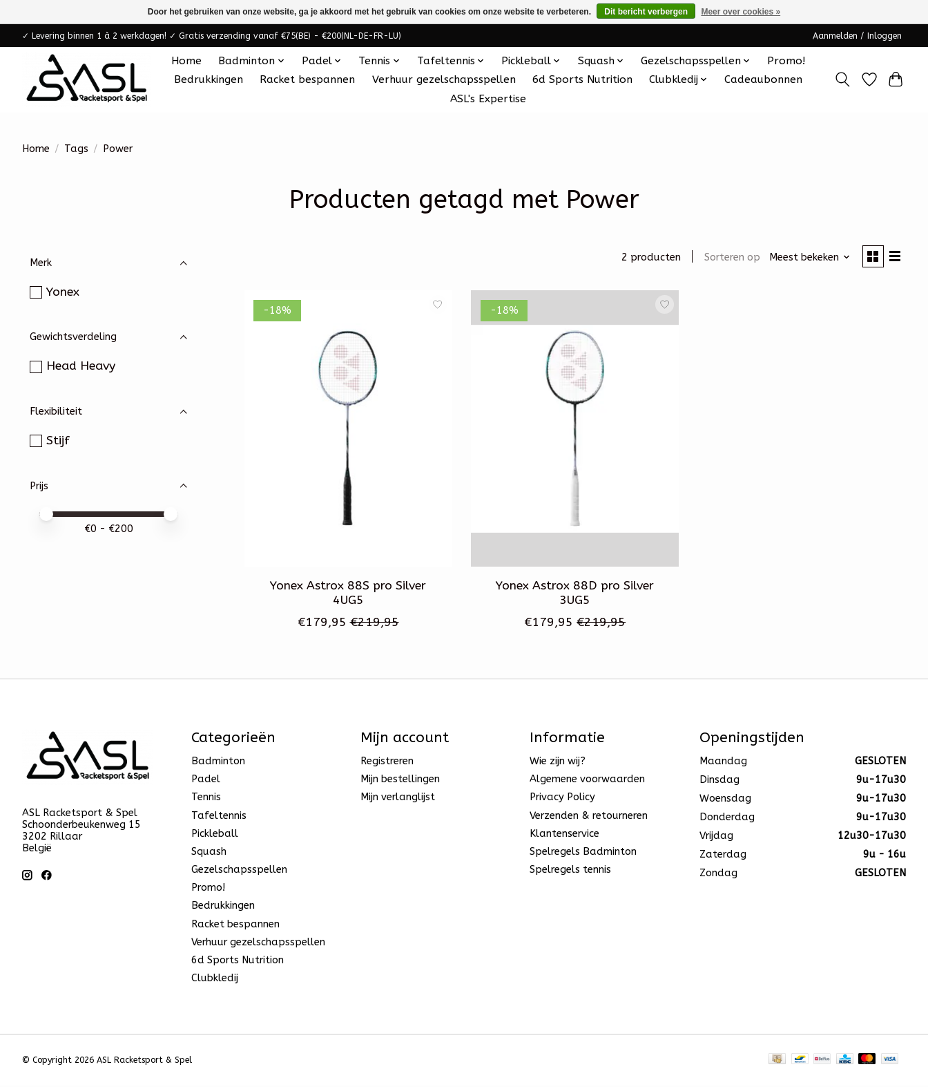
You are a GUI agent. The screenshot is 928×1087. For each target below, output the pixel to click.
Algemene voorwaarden (587, 781)
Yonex (62, 292)
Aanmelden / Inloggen (857, 36)
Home (186, 61)
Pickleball (214, 836)
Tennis (206, 799)
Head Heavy (80, 366)
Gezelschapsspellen (239, 872)
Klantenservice (564, 836)
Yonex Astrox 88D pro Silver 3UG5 (575, 594)
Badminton (218, 763)
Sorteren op (728, 258)
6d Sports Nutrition (582, 79)
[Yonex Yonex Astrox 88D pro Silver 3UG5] (575, 430)
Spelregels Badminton (583, 854)
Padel (205, 781)
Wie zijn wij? (558, 763)
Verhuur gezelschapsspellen (444, 79)
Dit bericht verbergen (646, 12)
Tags (76, 149)
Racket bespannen (307, 79)
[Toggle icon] (843, 79)
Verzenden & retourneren (589, 817)
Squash (208, 854)
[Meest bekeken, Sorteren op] (806, 258)
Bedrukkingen (208, 79)
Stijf (58, 440)
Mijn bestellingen (400, 781)
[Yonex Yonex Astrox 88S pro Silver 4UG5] (348, 430)
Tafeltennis (218, 817)
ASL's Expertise (488, 99)
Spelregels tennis (570, 872)
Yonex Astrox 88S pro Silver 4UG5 (348, 594)
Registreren (387, 763)
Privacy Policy (562, 799)
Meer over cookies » (740, 12)
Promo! (786, 61)
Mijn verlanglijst (397, 799)
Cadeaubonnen (763, 79)
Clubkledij (214, 980)
